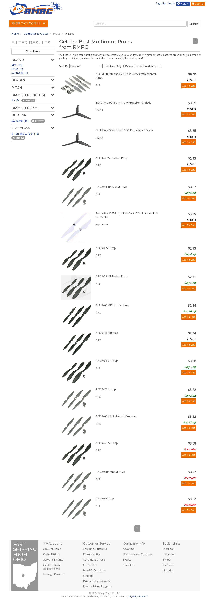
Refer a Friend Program (97, 586)
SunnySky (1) (19, 73)
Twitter (167, 559)
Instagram (169, 554)
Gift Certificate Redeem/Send (52, 567)
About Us (128, 549)
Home (15, 33)
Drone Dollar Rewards (96, 581)
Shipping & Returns (95, 549)
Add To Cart (188, 85)
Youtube (168, 565)
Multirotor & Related (35, 33)
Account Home (52, 549)
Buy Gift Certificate (94, 570)
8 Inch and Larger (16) (25, 133)
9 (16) (15, 100)
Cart (198, 3)
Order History (51, 554)
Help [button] (183, 3)
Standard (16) (20, 120)
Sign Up (161, 3)
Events (127, 559)
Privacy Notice (91, 554)
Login (171, 3)
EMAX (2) (17, 69)
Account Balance (53, 559)
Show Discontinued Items (142, 66)
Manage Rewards (53, 574)
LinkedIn (168, 570)
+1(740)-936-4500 (137, 596)
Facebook (168, 549)
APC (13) (16, 65)
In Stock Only (114, 66)
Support (88, 576)
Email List (129, 565)
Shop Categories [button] (28, 23)
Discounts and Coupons (137, 554)
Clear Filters (33, 51)
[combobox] (140, 24)
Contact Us (89, 565)
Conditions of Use (94, 559)
